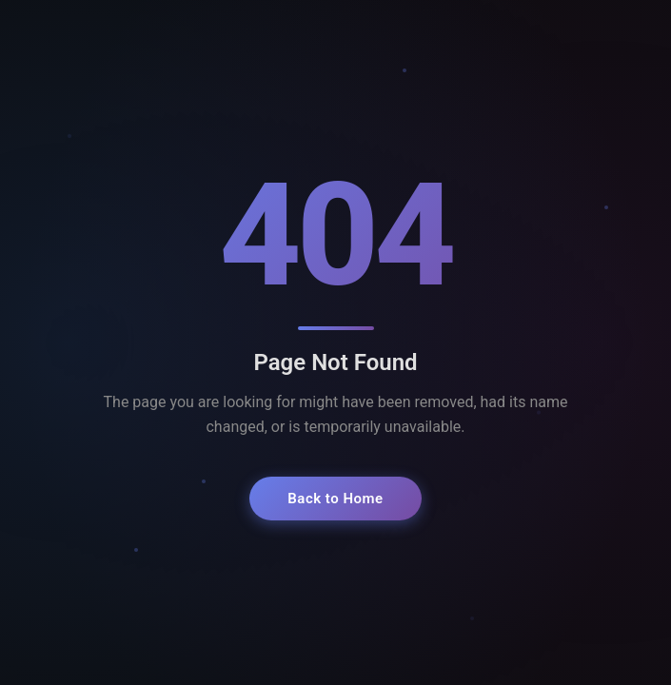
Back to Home (335, 498)
